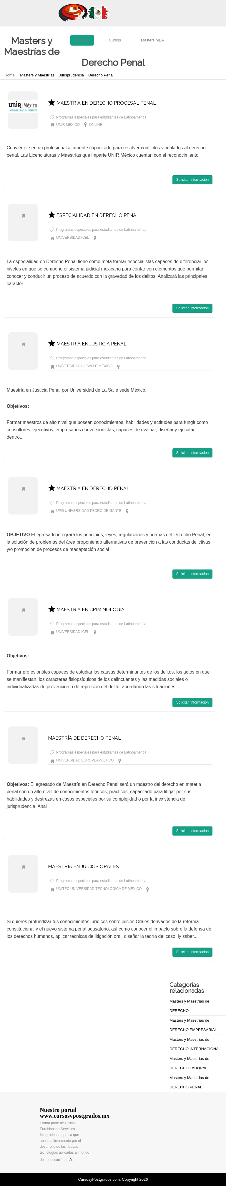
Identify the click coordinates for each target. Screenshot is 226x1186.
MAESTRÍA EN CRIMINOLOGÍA (86, 609)
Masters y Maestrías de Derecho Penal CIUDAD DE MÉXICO (146, 237)
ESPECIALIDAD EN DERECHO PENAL (93, 215)
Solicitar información (192, 180)
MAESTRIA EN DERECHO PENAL (88, 488)
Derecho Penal (101, 75)
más (70, 1160)
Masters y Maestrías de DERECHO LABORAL (189, 1063)
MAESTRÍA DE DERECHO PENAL (84, 738)
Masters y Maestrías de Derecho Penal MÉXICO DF (162, 366)
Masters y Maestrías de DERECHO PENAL (189, 1082)
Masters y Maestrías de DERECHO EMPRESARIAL (193, 1025)
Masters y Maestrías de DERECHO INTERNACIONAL (195, 1044)
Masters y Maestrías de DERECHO (189, 1006)
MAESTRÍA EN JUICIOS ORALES (83, 866)
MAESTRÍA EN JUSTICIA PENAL (87, 344)
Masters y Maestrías (37, 75)
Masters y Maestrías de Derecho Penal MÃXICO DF (165, 760)
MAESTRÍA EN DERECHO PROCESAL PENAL (102, 103)
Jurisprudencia (71, 75)
